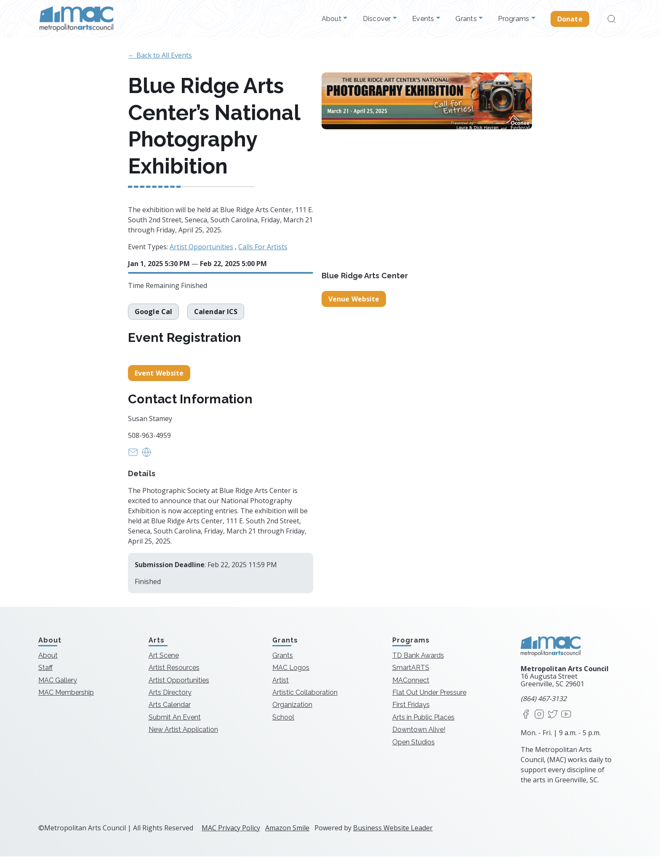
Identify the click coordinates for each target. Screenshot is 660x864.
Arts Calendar (170, 713)
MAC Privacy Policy (231, 835)
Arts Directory (170, 700)
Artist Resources (174, 676)
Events (424, 19)
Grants (467, 19)
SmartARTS (410, 676)
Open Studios (413, 750)
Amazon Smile (287, 835)
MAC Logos (290, 676)
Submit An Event (175, 725)
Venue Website (353, 299)
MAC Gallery (57, 688)
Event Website (159, 381)
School (283, 725)
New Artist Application (183, 737)
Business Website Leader (393, 835)
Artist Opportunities (201, 246)
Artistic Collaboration (305, 700)
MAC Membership (66, 700)
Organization (292, 713)
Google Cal (153, 315)
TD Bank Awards (418, 663)
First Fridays (411, 713)
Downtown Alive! (418, 737)
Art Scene (164, 663)
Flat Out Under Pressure (429, 700)
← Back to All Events (160, 55)
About (332, 19)
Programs (514, 19)
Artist (280, 688)
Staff (45, 676)
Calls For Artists (262, 246)
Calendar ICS (215, 315)
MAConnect (410, 688)
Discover (378, 19)
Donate (570, 19)
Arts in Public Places (423, 725)
